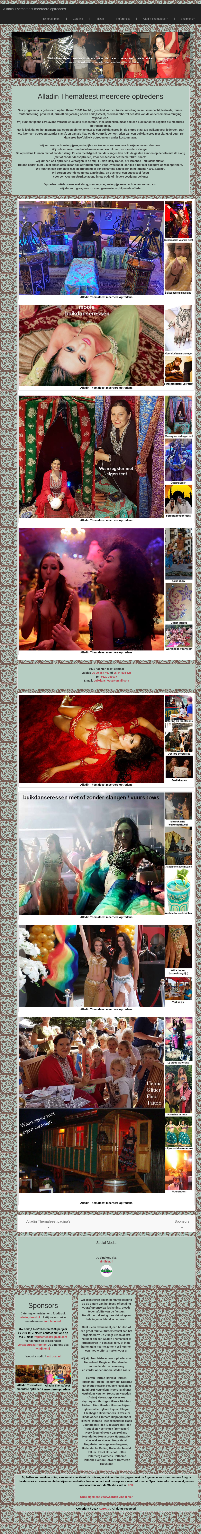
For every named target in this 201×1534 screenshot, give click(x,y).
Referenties (123, 18)
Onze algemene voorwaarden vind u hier (106, 1496)
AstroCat (104, 1508)
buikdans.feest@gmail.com (111, 680)
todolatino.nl (52, 1321)
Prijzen (100, 18)
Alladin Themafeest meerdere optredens (34, 9)
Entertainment (51, 18)
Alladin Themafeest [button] (155, 18)
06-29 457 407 (100, 672)
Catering (78, 18)
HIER (130, 1485)
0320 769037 (109, 676)
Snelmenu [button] (188, 18)
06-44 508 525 (122, 672)
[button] (48, 1223)
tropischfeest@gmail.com (50, 1336)
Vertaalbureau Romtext (32, 1344)
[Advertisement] (100, 1524)
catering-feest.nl (29, 1317)
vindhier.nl (106, 1261)
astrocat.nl (54, 1356)
